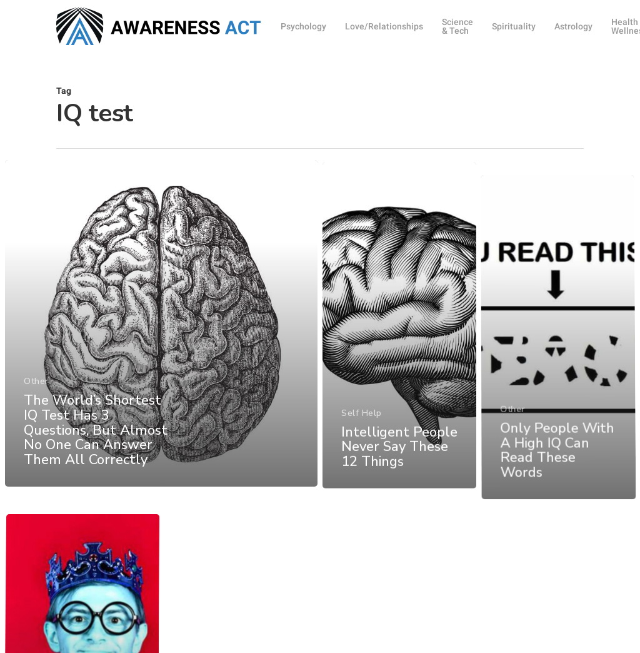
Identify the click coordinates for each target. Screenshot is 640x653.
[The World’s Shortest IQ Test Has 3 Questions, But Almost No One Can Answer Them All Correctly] (161, 337)
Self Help (361, 441)
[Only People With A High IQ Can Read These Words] (559, 398)
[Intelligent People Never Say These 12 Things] (400, 355)
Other (36, 394)
